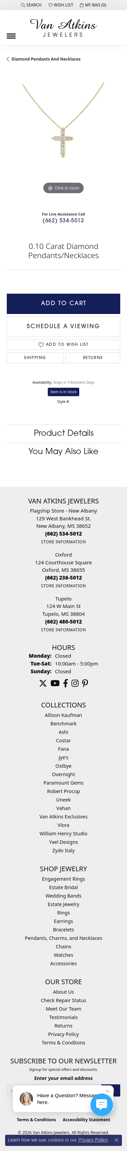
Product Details (63, 434)
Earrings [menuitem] (63, 921)
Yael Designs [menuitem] (63, 842)
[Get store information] (63, 542)
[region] (63, 139)
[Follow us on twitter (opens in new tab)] (43, 683)
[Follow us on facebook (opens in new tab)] (65, 683)
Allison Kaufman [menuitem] (63, 715)
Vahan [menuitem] (63, 808)
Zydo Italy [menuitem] (63, 850)
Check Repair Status (63, 1000)
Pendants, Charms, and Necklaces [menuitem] (63, 938)
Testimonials (63, 1017)
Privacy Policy (63, 1034)
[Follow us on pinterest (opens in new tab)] (85, 683)
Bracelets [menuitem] (63, 929)
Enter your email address (63, 1078)
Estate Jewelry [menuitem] (63, 904)
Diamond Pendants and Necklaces (46, 59)
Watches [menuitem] (63, 955)
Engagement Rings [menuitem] (63, 879)
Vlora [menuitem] (63, 825)
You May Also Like (63, 452)
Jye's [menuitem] (63, 757)
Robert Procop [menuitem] (63, 791)
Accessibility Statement (86, 1120)
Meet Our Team (63, 1009)
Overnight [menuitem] (63, 774)
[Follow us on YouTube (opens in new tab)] (55, 683)
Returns (93, 358)
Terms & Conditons (63, 1042)
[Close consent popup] (116, 1140)
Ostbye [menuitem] (63, 766)
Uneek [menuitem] (63, 799)
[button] (31, 5)
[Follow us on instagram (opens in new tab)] (75, 683)
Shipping (35, 358)
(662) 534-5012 (63, 221)
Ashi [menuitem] (63, 732)
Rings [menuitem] (63, 912)
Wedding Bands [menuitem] (63, 896)
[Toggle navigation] (11, 33)
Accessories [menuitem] (63, 963)
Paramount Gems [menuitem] (63, 783)
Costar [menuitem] (63, 740)
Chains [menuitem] (63, 946)
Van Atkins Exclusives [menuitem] (63, 816)
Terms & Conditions (36, 1120)
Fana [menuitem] (63, 749)
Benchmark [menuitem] (63, 723)
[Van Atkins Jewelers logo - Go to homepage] (64, 27)
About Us (63, 992)
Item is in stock (63, 391)
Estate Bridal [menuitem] (63, 887)
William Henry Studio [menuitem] (63, 833)
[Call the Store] (63, 533)
